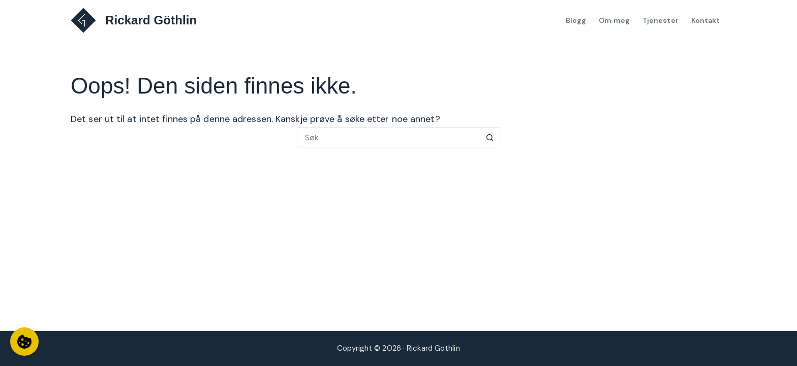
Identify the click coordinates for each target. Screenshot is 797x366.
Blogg (576, 20)
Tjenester (660, 20)
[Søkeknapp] (490, 137)
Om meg (614, 20)
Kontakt (705, 20)
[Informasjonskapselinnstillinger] (24, 341)
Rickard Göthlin (151, 20)
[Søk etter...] (388, 137)
